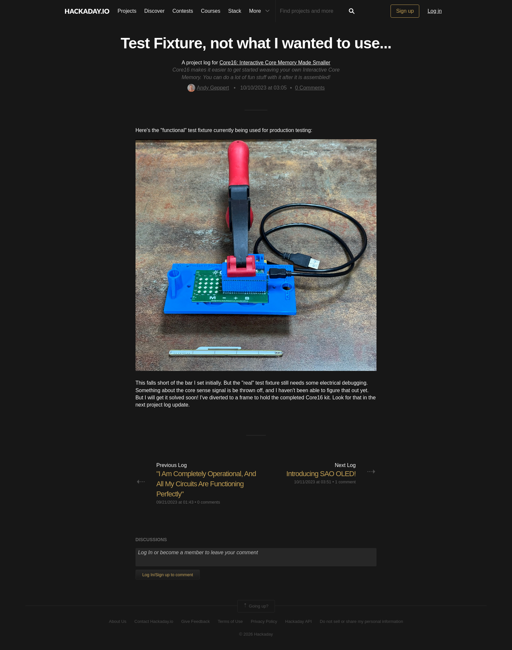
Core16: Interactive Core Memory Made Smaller (274, 62)
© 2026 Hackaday (256, 634)
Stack (234, 11)
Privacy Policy (264, 621)
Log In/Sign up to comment (167, 574)
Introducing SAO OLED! (321, 474)
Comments (310, 88)
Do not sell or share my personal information (361, 621)
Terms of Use (230, 621)
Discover (154, 11)
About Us (117, 621)
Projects (127, 11)
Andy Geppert (208, 88)
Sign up (405, 11)
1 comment (345, 481)
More (261, 11)
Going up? (256, 606)
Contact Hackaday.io (154, 621)
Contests (182, 11)
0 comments (208, 502)
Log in (434, 11)
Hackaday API (298, 621)
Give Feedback (195, 621)
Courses (210, 11)
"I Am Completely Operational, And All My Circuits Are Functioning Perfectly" (206, 484)
